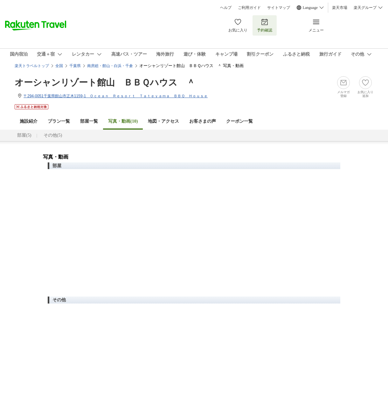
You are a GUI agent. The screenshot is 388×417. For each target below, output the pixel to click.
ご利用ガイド (249, 7)
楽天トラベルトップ (32, 66)
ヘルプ (226, 7)
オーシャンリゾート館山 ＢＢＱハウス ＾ (105, 82)
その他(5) (53, 135)
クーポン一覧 (239, 121)
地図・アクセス (163, 121)
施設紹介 (29, 121)
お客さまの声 (202, 121)
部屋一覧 (89, 121)
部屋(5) (24, 135)
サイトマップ (278, 7)
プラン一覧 (59, 121)
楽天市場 (339, 7)
